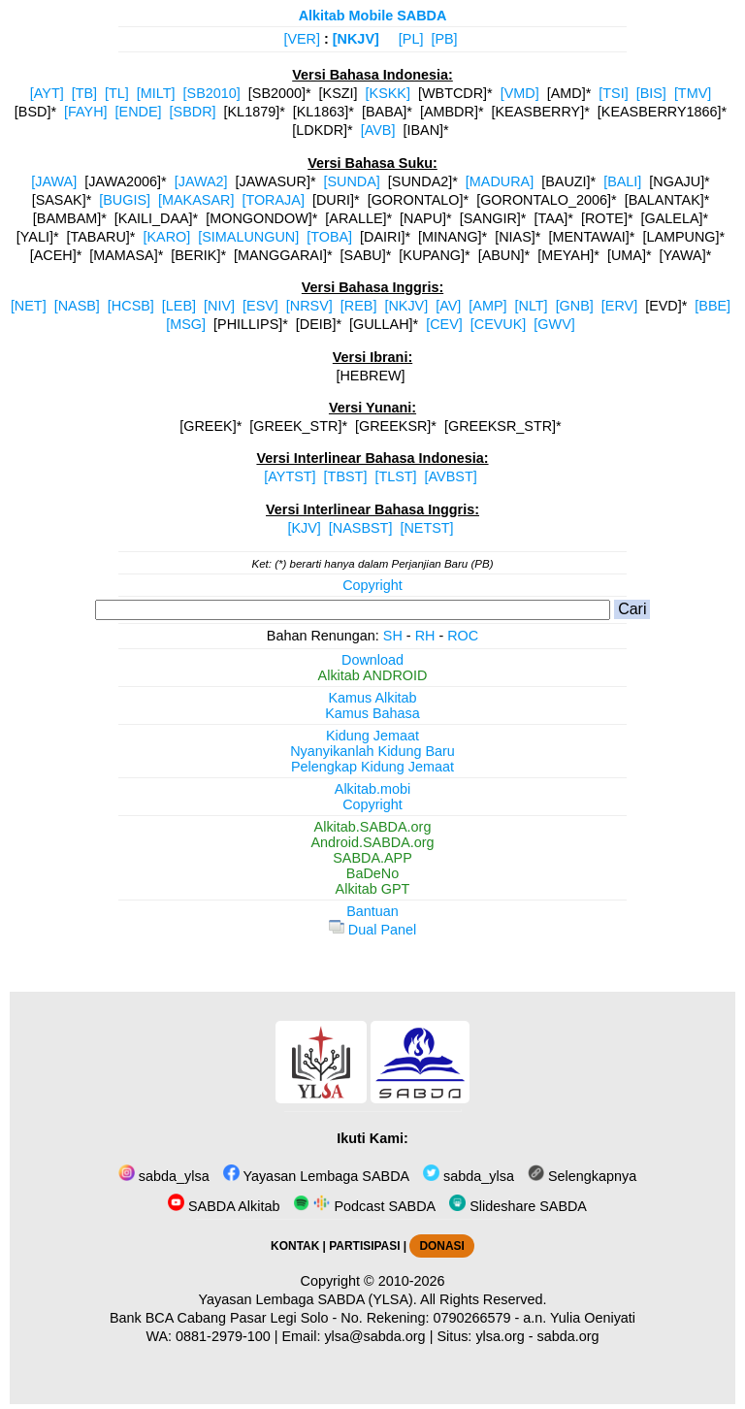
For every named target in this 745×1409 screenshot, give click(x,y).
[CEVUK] (498, 324)
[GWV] (554, 324)
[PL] (411, 39)
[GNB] (575, 305)
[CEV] (444, 324)
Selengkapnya (582, 1176)
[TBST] (346, 476)
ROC (462, 635)
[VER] (301, 39)
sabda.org (568, 1336)
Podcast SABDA (364, 1206)
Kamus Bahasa (372, 713)
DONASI (441, 1246)
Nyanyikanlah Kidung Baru (372, 751)
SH (393, 635)
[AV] (448, 305)
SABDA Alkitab (223, 1206)
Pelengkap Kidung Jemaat (372, 766)
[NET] (29, 305)
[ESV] (260, 305)
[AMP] (487, 305)
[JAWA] (54, 181)
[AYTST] (289, 476)
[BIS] (651, 93)
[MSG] (186, 324)
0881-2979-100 (223, 1336)
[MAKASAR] (196, 200)
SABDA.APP (372, 858)
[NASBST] (361, 528)
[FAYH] (86, 111)
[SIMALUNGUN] (248, 237)
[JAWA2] (201, 181)
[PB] (444, 39)
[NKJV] (356, 39)
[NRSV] (309, 305)
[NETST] (426, 528)
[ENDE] (138, 111)
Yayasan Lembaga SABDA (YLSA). (308, 1299)
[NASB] (77, 305)
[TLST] (395, 476)
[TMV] (692, 93)
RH (425, 635)
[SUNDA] (351, 181)
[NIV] (219, 305)
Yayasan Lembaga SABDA (316, 1176)
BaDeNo (372, 873)
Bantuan (372, 911)
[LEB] (179, 305)
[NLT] (531, 305)
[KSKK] (388, 93)
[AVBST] (451, 476)
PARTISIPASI (364, 1246)
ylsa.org (499, 1336)
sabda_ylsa (164, 1176)
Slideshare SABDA (518, 1206)
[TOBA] (329, 237)
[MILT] (156, 93)
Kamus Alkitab (372, 697)
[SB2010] (212, 93)
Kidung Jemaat (372, 735)
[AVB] (378, 130)
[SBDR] (193, 111)
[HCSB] (131, 305)
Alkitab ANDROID (373, 675)
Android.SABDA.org (372, 842)
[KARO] (166, 237)
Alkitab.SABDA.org (373, 827)
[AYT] (47, 93)
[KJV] (303, 528)
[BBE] (712, 305)
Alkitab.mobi (372, 789)
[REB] (358, 305)
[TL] (117, 93)
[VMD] (520, 93)
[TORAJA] (273, 200)
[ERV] (619, 305)
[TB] (84, 93)
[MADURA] (500, 181)
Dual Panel (372, 929)
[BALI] (622, 181)
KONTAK (295, 1246)
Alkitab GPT (373, 889)
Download (372, 660)
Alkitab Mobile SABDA (373, 15)
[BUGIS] (124, 200)
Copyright (372, 585)
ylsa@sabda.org (374, 1336)
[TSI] (613, 93)
